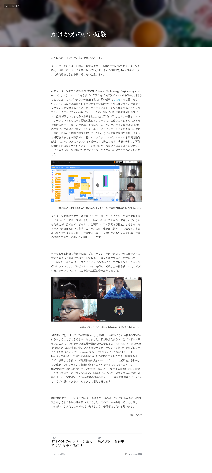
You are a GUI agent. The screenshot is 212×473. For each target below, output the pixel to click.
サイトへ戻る (12, 6)
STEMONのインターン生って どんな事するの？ (77, 432)
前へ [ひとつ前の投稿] (54, 426)
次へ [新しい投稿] (110, 426)
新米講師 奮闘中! (121, 430)
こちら (80, 99)
